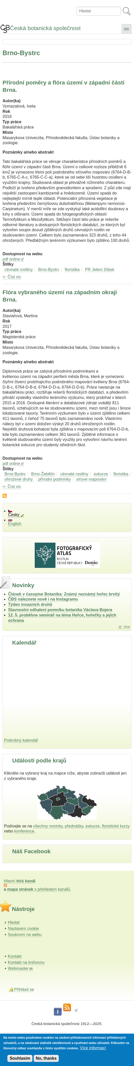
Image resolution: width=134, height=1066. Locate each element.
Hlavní (19, 881)
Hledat (14, 922)
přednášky (74, 826)
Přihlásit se (24, 989)
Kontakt (15, 956)
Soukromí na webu (25, 934)
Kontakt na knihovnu (26, 962)
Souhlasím (20, 1058)
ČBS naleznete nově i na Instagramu (43, 599)
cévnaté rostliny (19, 269)
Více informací (93, 1048)
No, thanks (46, 1058)
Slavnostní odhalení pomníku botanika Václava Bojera (60, 610)
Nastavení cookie (23, 928)
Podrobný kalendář (21, 740)
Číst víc (14, 277)
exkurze (101, 474)
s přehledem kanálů (38, 889)
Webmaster (20, 968)
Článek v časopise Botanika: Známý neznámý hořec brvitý (64, 594)
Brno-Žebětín (43, 474)
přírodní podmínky (54, 479)
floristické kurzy (115, 826)
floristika (72, 269)
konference (24, 831)
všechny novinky (48, 826)
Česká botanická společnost (45, 28)
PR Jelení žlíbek (99, 269)
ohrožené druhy (19, 479)
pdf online (14, 259)
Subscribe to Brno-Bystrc (5, 496)
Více (126, 627)
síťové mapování (91, 479)
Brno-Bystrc (49, 269)
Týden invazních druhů (30, 604)
